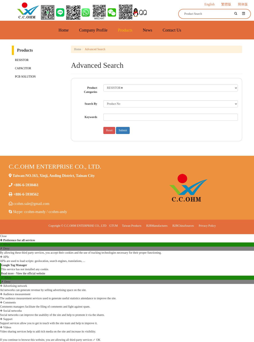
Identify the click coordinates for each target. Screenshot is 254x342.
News (147, 30)
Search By (90, 103)
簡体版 (243, 4)
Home (64, 30)
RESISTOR (22, 60)
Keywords (91, 117)
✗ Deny (5, 248)
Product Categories (90, 90)
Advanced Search (95, 49)
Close (3, 236)
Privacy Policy (207, 225)
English (209, 4)
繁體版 (226, 4)
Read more (8, 273)
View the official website (30, 273)
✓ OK (96, 339)
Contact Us (172, 30)
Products (125, 30)
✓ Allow (5, 244)
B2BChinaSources (183, 225)
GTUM (113, 225)
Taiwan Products (132, 225)
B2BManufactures (157, 225)
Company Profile (93, 30)
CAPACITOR (23, 68)
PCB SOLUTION (25, 76)
